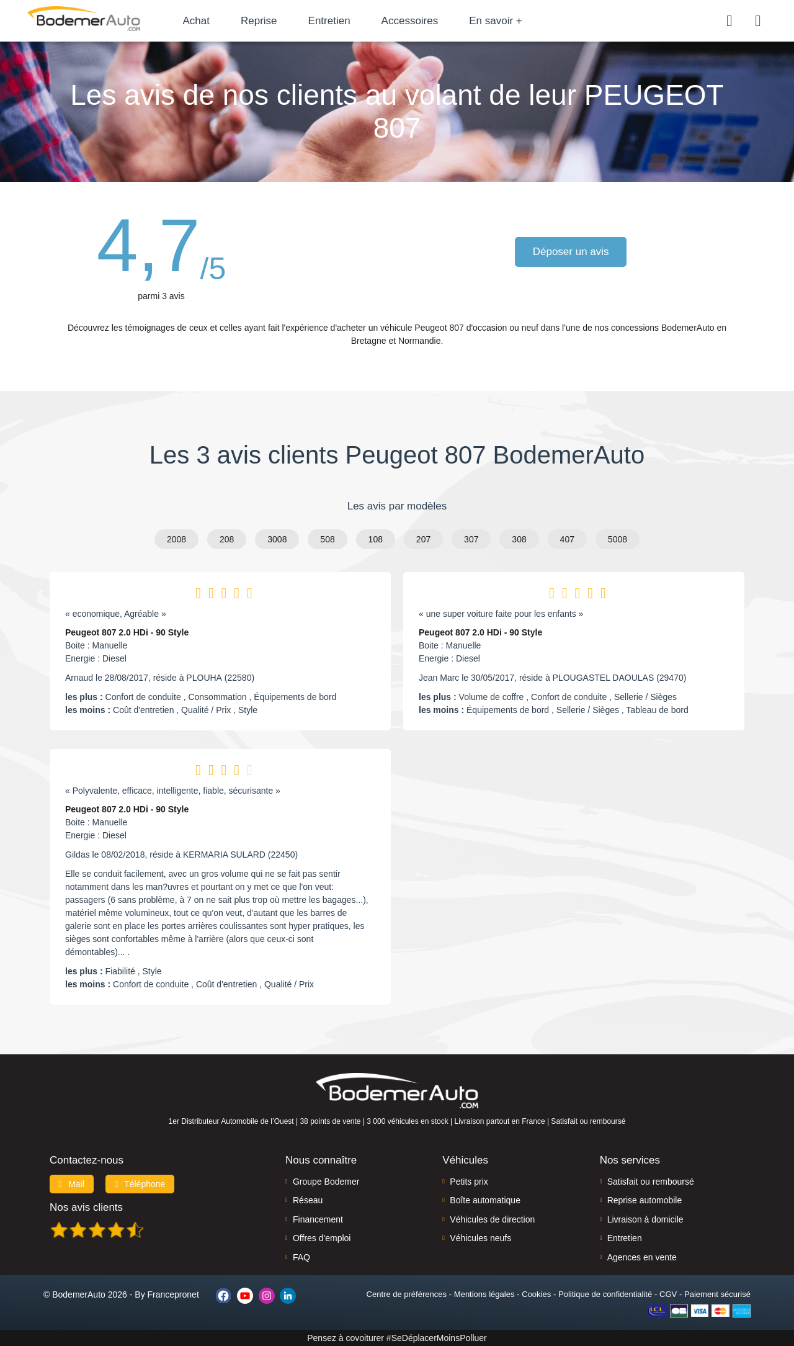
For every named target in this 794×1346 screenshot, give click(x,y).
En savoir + (503, 21)
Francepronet (173, 1294)
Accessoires (417, 21)
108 (375, 539)
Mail (71, 1184)
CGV (668, 1294)
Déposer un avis (571, 252)
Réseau (308, 1200)
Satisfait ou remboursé (650, 1182)
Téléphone (140, 1184)
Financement (318, 1219)
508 (327, 539)
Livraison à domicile (645, 1219)
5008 (617, 539)
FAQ (301, 1257)
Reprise (266, 21)
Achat (203, 21)
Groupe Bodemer (326, 1182)
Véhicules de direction (492, 1219)
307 (471, 539)
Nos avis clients (86, 1207)
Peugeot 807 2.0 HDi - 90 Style (127, 632)
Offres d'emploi (321, 1238)
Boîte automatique (485, 1200)
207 (423, 539)
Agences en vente (642, 1257)
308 (519, 539)
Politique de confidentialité (605, 1294)
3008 (277, 539)
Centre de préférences (407, 1294)
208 (227, 539)
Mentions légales (484, 1294)
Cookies (536, 1294)
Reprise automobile (644, 1200)
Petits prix (469, 1182)
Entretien (337, 21)
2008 (176, 539)
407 (567, 539)
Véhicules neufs (480, 1238)
